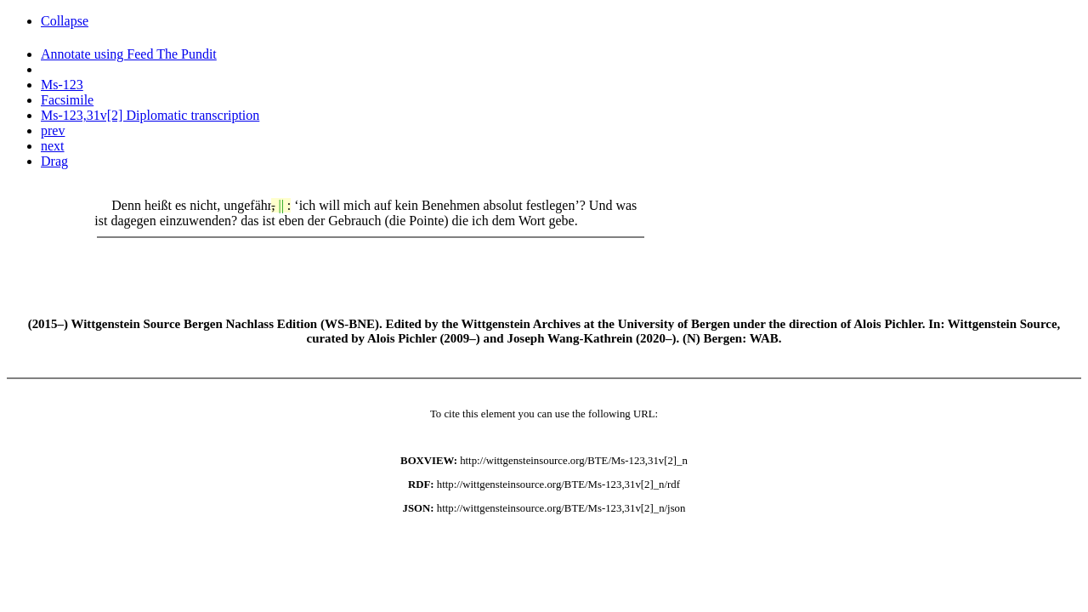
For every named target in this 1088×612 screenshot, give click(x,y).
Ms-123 (62, 84)
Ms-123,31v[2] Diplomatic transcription (150, 115)
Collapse (64, 21)
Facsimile (67, 100)
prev (53, 130)
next (53, 146)
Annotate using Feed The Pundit (129, 54)
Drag (54, 161)
